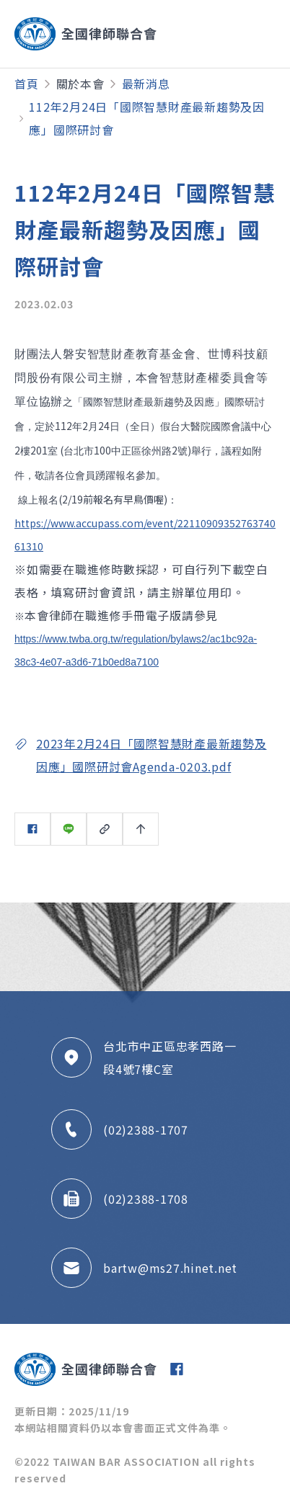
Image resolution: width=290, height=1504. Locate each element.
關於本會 (80, 83)
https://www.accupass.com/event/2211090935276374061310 (145, 534)
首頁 (26, 83)
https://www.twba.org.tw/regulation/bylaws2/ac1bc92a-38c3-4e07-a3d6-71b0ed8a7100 (135, 650)
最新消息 (146, 83)
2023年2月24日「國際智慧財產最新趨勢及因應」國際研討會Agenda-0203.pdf (151, 755)
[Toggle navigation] (226, 33)
